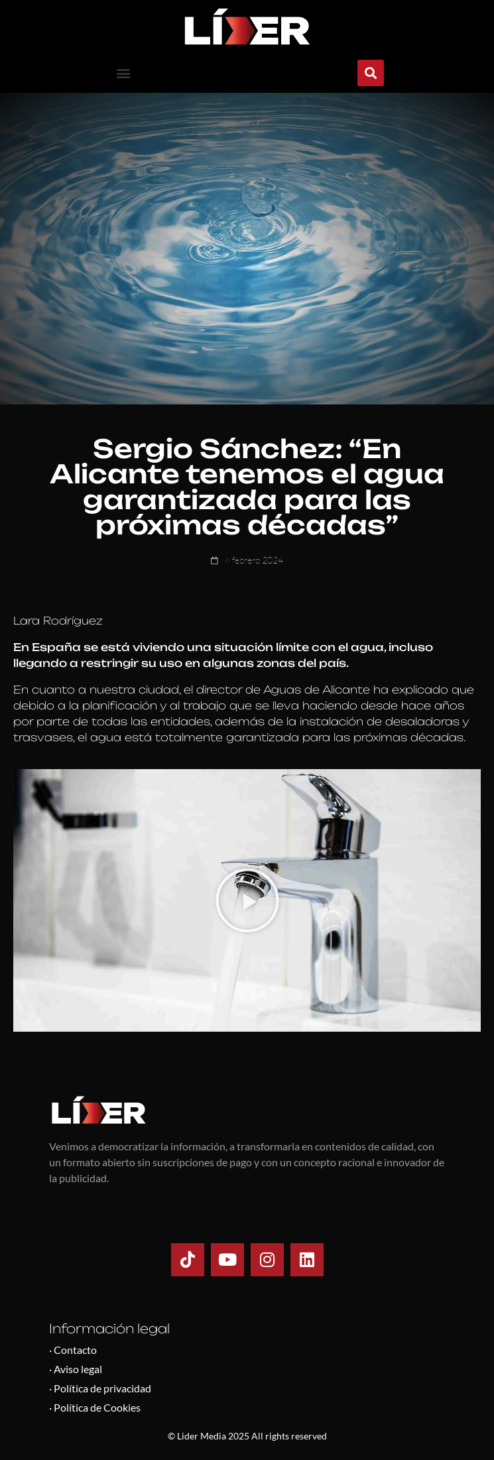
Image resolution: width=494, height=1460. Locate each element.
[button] (124, 73)
